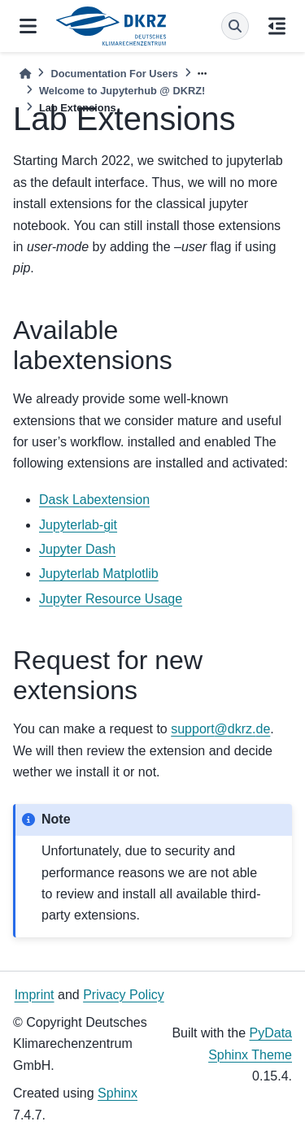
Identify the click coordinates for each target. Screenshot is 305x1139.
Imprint (34, 995)
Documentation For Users (113, 73)
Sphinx (117, 1093)
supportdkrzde (220, 729)
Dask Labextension (94, 499)
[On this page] (277, 26)
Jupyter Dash (77, 549)
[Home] (25, 73)
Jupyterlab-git (78, 525)
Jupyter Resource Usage (110, 599)
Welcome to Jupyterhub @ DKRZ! (122, 91)
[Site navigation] (28, 26)
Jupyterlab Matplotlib (99, 573)
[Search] (235, 26)
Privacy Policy (123, 995)
